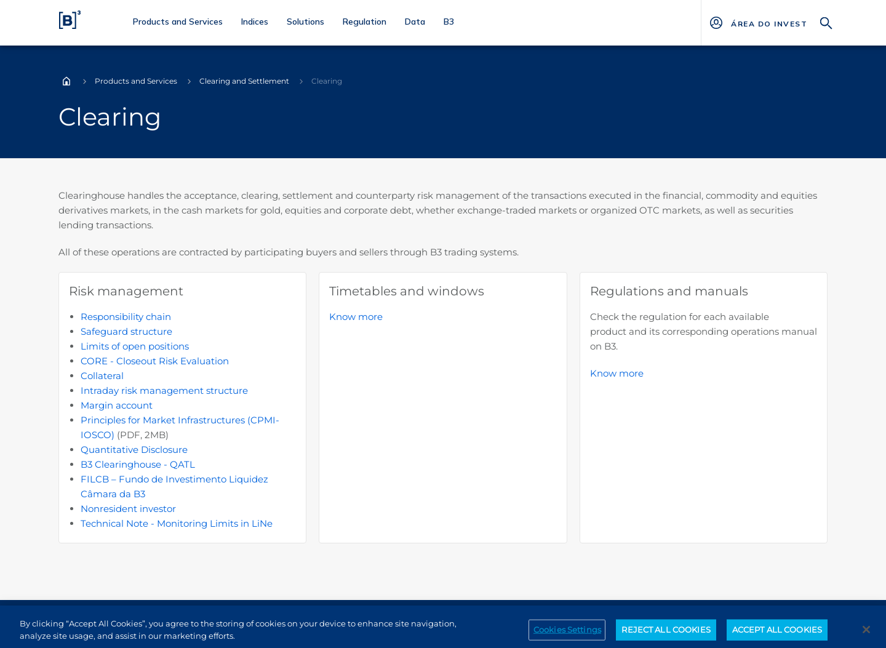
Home (66, 81)
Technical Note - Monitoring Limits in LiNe (177, 523)
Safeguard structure (126, 331)
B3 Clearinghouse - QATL (138, 464)
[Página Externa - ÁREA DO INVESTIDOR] (769, 23)
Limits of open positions (135, 346)
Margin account (117, 405)
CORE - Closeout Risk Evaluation (155, 361)
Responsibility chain (126, 316)
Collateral (102, 376)
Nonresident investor (128, 508)
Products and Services (136, 81)
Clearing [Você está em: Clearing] (326, 81)
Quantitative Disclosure (134, 449)
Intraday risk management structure (164, 390)
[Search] (826, 22)
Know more (356, 316)
